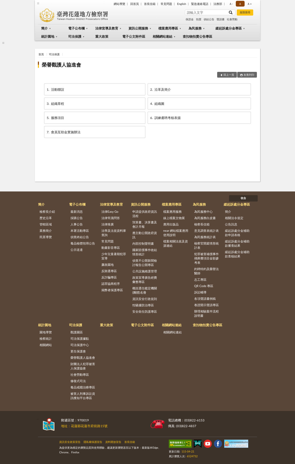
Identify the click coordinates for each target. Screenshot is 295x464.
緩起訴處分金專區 (229, 28)
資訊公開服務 (138, 28)
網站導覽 (119, 4)
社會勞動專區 (79, 374)
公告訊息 (231, 224)
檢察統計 (46, 338)
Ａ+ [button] (249, 4)
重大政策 (101, 36)
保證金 (190, 19)
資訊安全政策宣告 (70, 442)
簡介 (44, 28)
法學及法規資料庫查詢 (113, 233)
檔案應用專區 (168, 28)
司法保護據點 (79, 338)
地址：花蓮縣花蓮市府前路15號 (84, 426)
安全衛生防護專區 (144, 311)
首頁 (41, 54)
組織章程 (55, 103)
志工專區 (200, 279)
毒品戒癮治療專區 (82, 387)
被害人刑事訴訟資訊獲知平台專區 (82, 396)
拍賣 (198, 19)
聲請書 (221, 19)
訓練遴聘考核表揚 (165, 117)
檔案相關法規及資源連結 (175, 243)
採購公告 (76, 218)
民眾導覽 (46, 237)
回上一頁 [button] (229, 74)
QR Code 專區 (203, 286)
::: (38, 3)
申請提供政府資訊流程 (144, 214)
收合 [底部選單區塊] (243, 198)
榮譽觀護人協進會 (61, 65)
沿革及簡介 (160, 89)
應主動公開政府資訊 (144, 235)
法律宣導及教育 (106, 28)
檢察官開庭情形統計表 (206, 245)
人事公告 (76, 224)
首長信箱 (149, 4)
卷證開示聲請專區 (206, 305)
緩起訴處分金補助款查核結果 (237, 254)
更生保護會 (78, 351)
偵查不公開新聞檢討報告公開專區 (144, 263)
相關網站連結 (162, 36)
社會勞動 (232, 19)
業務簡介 (46, 230)
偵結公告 (209, 19)
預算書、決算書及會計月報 (144, 224)
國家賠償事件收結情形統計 (144, 252)
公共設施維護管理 (144, 271)
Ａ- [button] (231, 4)
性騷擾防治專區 (143, 305)
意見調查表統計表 (206, 230)
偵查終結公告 (79, 237)
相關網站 (46, 345)
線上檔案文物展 (174, 218)
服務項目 (55, 117)
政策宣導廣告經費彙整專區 (144, 280)
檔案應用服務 (172, 211)
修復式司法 (78, 381)
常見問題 (166, 4)
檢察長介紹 (47, 211)
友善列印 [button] (249, 74)
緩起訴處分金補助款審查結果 (237, 243)
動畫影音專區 (110, 247)
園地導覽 (46, 332)
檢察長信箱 (202, 224)
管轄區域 (46, 224)
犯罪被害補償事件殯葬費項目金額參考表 (206, 258)
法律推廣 (107, 224)
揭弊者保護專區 (112, 290)
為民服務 (195, 28)
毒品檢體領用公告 (82, 243)
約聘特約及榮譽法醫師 (206, 271)
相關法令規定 (234, 218)
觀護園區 (76, 332)
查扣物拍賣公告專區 (197, 36)
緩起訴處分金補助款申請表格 (237, 233)
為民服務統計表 (205, 237)
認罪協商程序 (110, 283)
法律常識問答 (110, 218)
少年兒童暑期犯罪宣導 (113, 256)
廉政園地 (107, 264)
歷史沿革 (46, 218)
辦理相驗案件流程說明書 (206, 313)
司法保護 (74, 36)
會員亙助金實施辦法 (63, 132)
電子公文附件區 (133, 36)
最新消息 (76, 211)
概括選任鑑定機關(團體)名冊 (144, 290)
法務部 (217, 4)
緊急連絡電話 (199, 4)
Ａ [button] (240, 4)
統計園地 (47, 36)
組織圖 (157, 103)
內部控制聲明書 (143, 243)
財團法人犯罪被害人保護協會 (82, 366)
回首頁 (134, 4)
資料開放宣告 (113, 442)
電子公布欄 (76, 28)
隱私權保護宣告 (93, 442)
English (181, 4)
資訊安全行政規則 (144, 299)
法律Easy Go (109, 211)
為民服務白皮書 (205, 218)
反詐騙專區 (109, 277)
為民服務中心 (203, 211)
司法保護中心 (79, 345)
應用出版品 (171, 224)
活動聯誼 (55, 89)
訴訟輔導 (200, 292)
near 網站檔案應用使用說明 (175, 233)
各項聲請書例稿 (205, 298)
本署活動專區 (79, 230)
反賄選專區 (109, 271)
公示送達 (76, 249)
